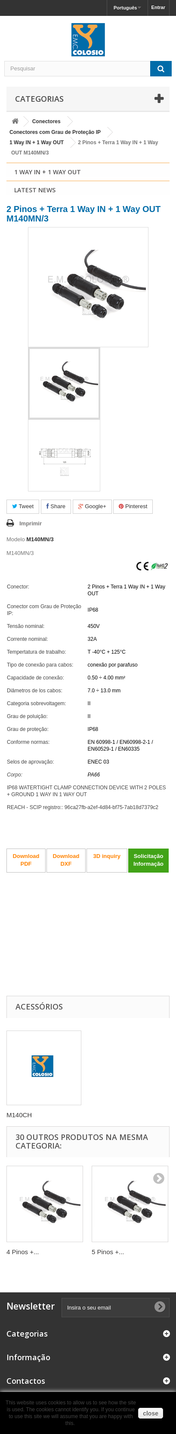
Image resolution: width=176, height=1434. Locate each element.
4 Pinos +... (22, 1251)
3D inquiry (106, 856)
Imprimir (30, 523)
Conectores (46, 121)
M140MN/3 (40, 539)
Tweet (23, 506)
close (150, 1413)
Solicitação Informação (148, 860)
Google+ (92, 506)
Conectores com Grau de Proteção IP (55, 132)
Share (55, 506)
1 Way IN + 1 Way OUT (36, 142)
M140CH (19, 1115)
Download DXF (65, 860)
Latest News (35, 190)
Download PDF (25, 860)
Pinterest (133, 506)
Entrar (158, 7)
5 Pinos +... (108, 1251)
